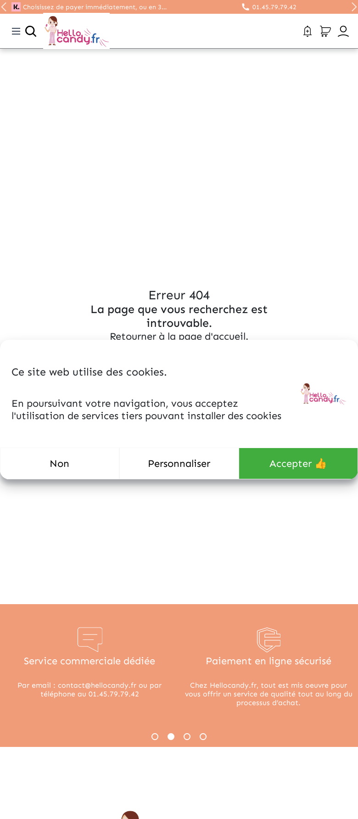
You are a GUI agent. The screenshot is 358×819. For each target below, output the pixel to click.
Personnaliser (179, 463)
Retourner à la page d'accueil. (179, 336)
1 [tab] (154, 736)
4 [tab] (203, 736)
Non (59, 463)
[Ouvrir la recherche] (30, 31)
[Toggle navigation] (16, 31)
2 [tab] (171, 736)
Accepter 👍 (298, 463)
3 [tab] (187, 736)
